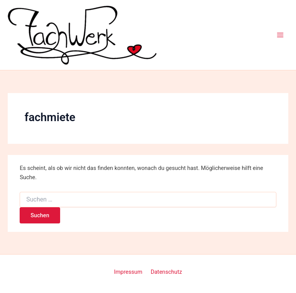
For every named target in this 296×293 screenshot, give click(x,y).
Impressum (128, 271)
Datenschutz (166, 271)
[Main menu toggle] (280, 35)
